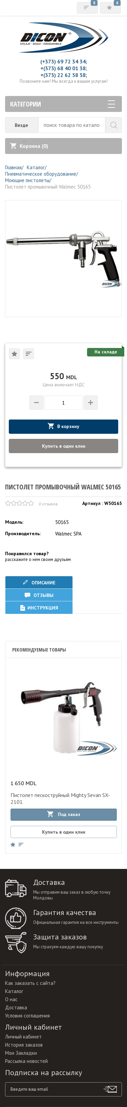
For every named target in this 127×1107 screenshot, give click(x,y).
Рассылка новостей (26, 1061)
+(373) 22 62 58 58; (63, 75)
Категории (62, 104)
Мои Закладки (21, 1053)
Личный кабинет (23, 1036)
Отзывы (39, 595)
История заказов (24, 1045)
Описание (39, 582)
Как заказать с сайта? (30, 983)
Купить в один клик (63, 446)
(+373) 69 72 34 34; (63, 61)
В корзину (63, 426)
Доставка (16, 1007)
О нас (11, 999)
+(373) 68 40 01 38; (63, 68)
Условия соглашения (27, 1015)
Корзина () (29, 145)
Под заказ (63, 814)
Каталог (14, 991)
